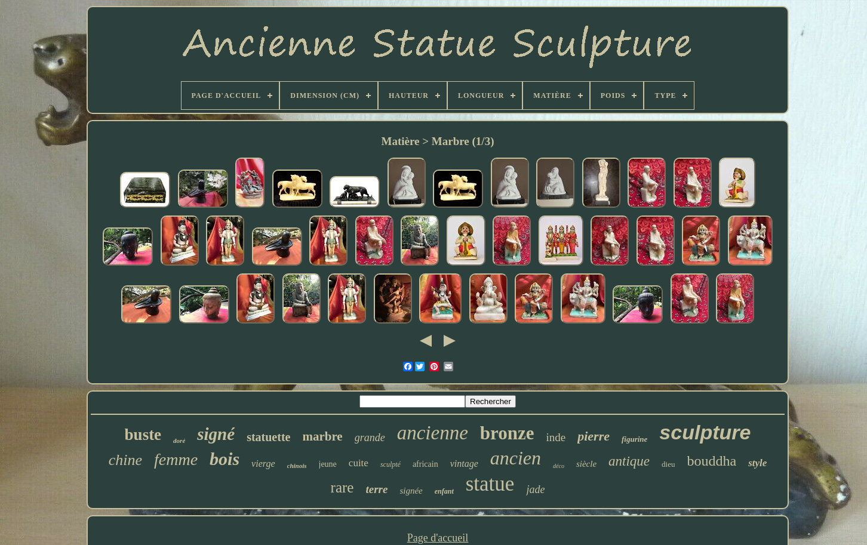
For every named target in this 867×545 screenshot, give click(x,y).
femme (176, 459)
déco (558, 466)
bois (224, 459)
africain (425, 464)
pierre (593, 436)
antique (629, 461)
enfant (444, 491)
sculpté (390, 464)
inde (556, 437)
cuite (358, 463)
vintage (464, 463)
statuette (268, 437)
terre (376, 489)
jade (535, 489)
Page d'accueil (438, 538)
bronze (507, 433)
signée (410, 490)
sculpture (705, 432)
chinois (297, 465)
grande (370, 438)
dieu (668, 464)
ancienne (432, 433)
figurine (634, 439)
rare (342, 487)
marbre (322, 436)
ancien (515, 458)
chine (125, 460)
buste (143, 435)
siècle (586, 464)
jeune (328, 464)
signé (216, 434)
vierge (263, 463)
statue (490, 483)
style (757, 463)
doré (179, 440)
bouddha (711, 461)
